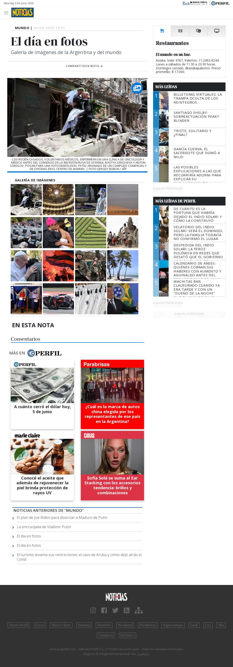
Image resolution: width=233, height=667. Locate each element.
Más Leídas (166, 87)
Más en (35, 353)
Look (194, 625)
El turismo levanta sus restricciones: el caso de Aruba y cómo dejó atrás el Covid (79, 557)
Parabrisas (147, 625)
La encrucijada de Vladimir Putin (44, 526)
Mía (221, 625)
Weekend (125, 625)
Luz (208, 625)
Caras (39, 625)
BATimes (127, 635)
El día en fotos (29, 536)
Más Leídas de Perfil (175, 201)
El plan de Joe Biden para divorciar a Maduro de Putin (62, 517)
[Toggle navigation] (7, 12)
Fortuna (84, 625)
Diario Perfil (18, 625)
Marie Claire (61, 625)
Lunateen (106, 635)
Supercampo (173, 625)
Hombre (104, 625)
